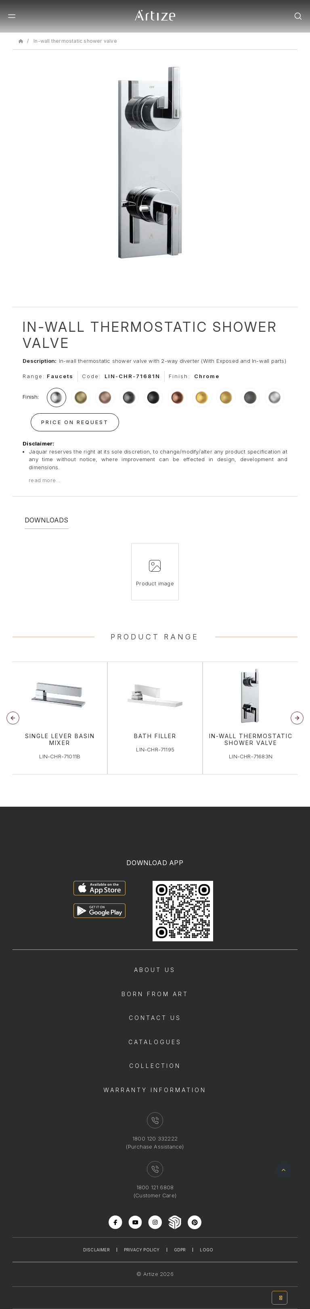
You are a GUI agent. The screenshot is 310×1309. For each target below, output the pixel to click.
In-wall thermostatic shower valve (75, 41)
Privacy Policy (142, 1249)
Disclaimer (96, 1249)
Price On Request (75, 422)
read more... (45, 480)
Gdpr (180, 1249)
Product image (155, 583)
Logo (206, 1249)
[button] (297, 718)
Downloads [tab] (47, 520)
